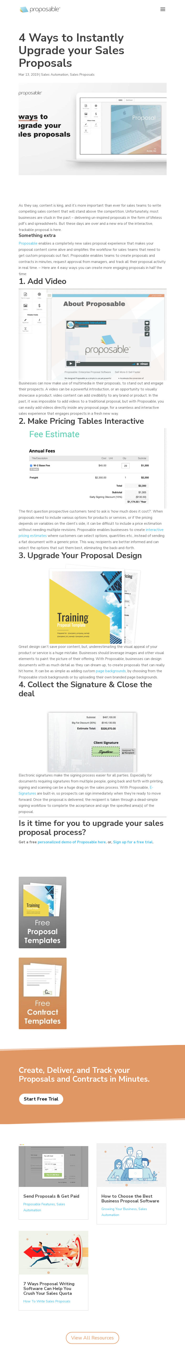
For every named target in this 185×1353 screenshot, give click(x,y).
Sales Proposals (82, 74)
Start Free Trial (41, 1099)
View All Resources (92, 1338)
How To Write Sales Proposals (46, 1301)
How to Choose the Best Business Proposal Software (130, 1198)
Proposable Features (39, 1204)
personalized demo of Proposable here (72, 842)
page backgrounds (111, 671)
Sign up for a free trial (133, 842)
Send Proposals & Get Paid (51, 1196)
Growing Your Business (119, 1209)
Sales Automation (54, 74)
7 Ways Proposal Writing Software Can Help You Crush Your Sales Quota (48, 1288)
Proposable (28, 243)
